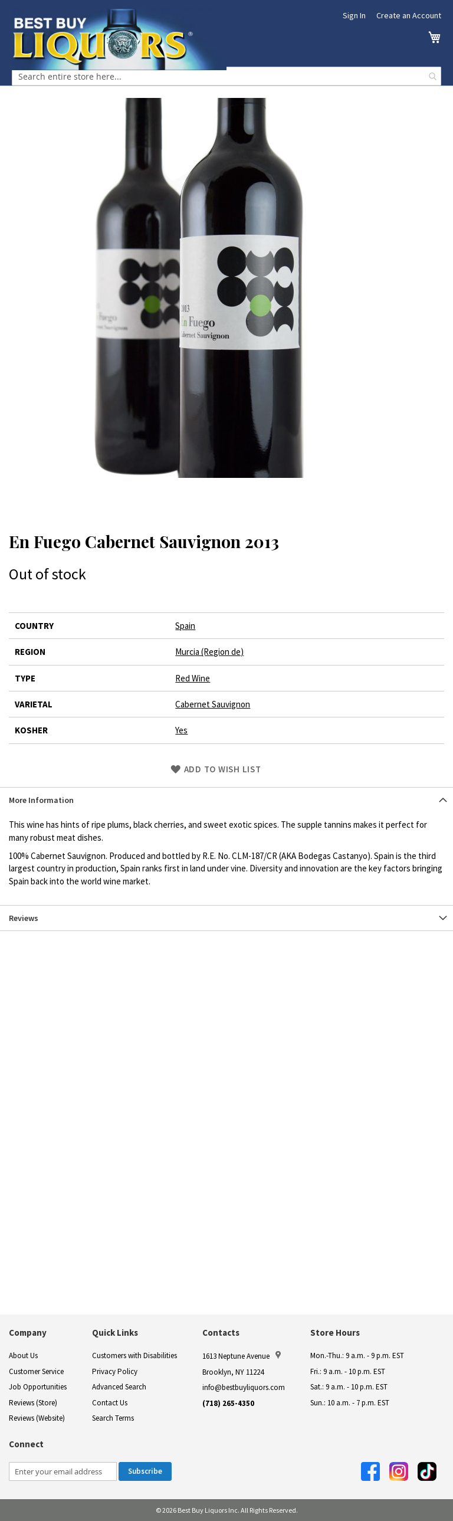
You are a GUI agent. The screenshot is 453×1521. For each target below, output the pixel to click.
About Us (23, 1355)
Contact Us (109, 1403)
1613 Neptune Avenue (241, 1355)
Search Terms (113, 1418)
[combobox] (226, 76)
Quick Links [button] (115, 1332)
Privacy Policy (114, 1371)
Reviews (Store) (33, 1403)
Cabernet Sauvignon (212, 704)
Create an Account (408, 15)
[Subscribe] (145, 1471)
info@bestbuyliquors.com (243, 1387)
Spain (185, 625)
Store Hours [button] (335, 1332)
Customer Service (36, 1371)
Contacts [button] (220, 1332)
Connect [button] (26, 1444)
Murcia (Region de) (209, 651)
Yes (181, 730)
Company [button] (28, 1332)
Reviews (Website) (37, 1418)
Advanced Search (119, 1387)
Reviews (23, 918)
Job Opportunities (38, 1387)
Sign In (354, 15)
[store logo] (119, 39)
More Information (41, 800)
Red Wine (192, 678)
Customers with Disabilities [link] (134, 1355)
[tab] (226, 799)
